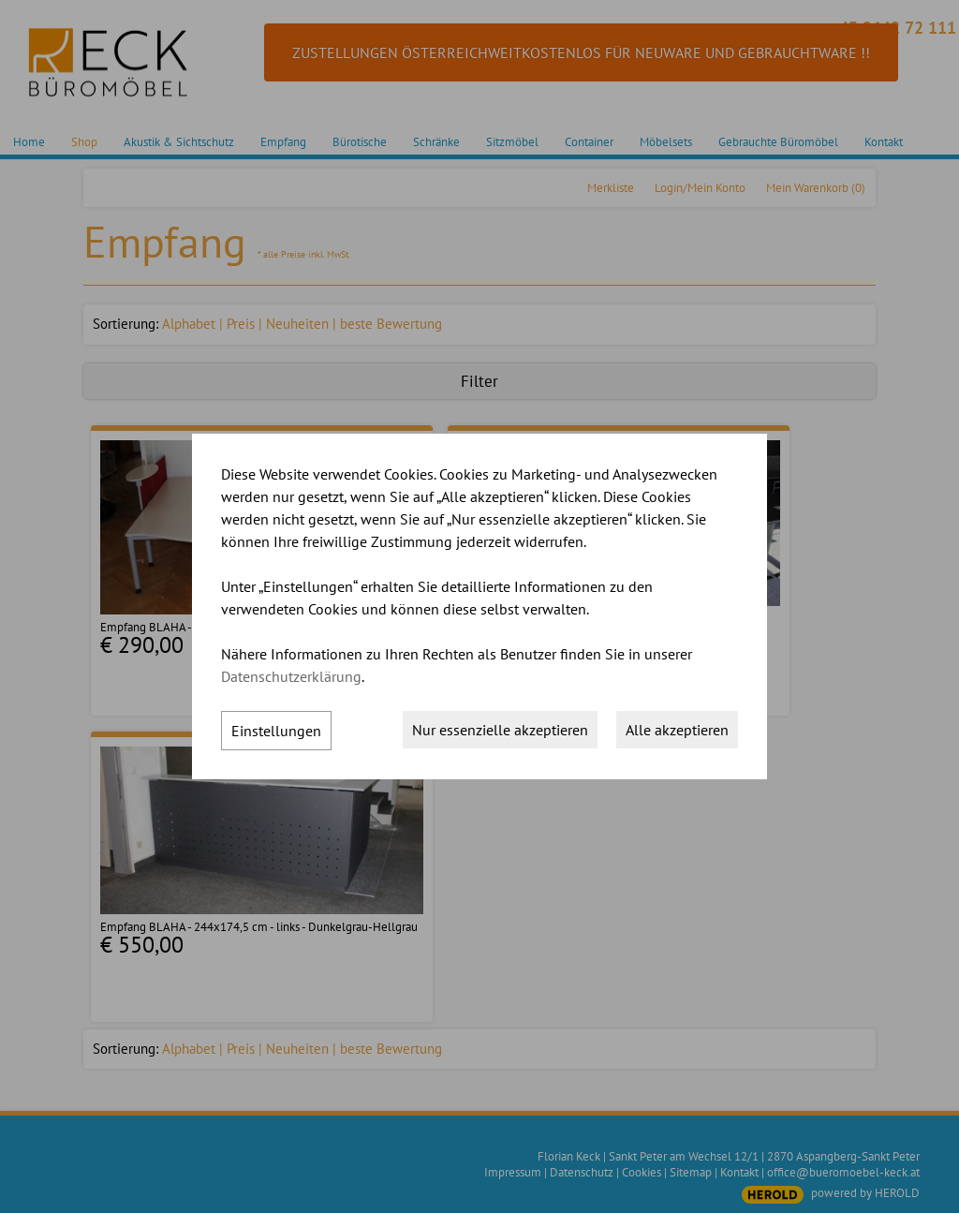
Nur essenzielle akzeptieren (500, 729)
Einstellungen (276, 730)
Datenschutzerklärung (291, 676)
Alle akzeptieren (677, 729)
